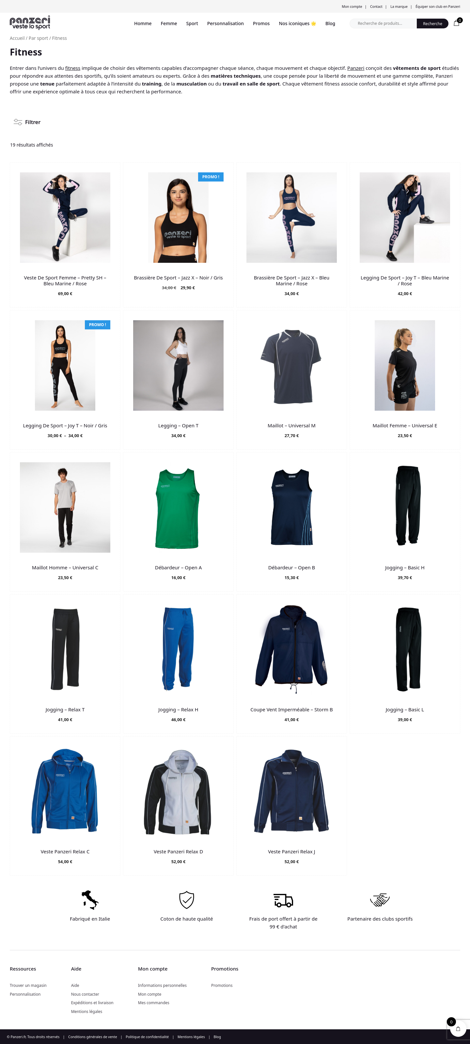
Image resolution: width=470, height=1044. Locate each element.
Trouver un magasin (28, 985)
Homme (143, 23)
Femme (169, 23)
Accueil (17, 38)
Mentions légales (86, 1011)
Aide (75, 985)
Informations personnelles (162, 985)
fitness (73, 68)
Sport (192, 23)
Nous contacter (85, 994)
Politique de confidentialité (147, 1037)
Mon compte (352, 6)
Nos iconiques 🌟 (297, 23)
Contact (376, 6)
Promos (261, 23)
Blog (330, 23)
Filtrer (27, 120)
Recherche (432, 23)
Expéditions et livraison (92, 1002)
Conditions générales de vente (92, 1037)
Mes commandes (153, 1002)
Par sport (38, 38)
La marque (399, 6)
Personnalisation (225, 23)
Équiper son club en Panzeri (437, 6)
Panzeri (355, 68)
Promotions (222, 985)
